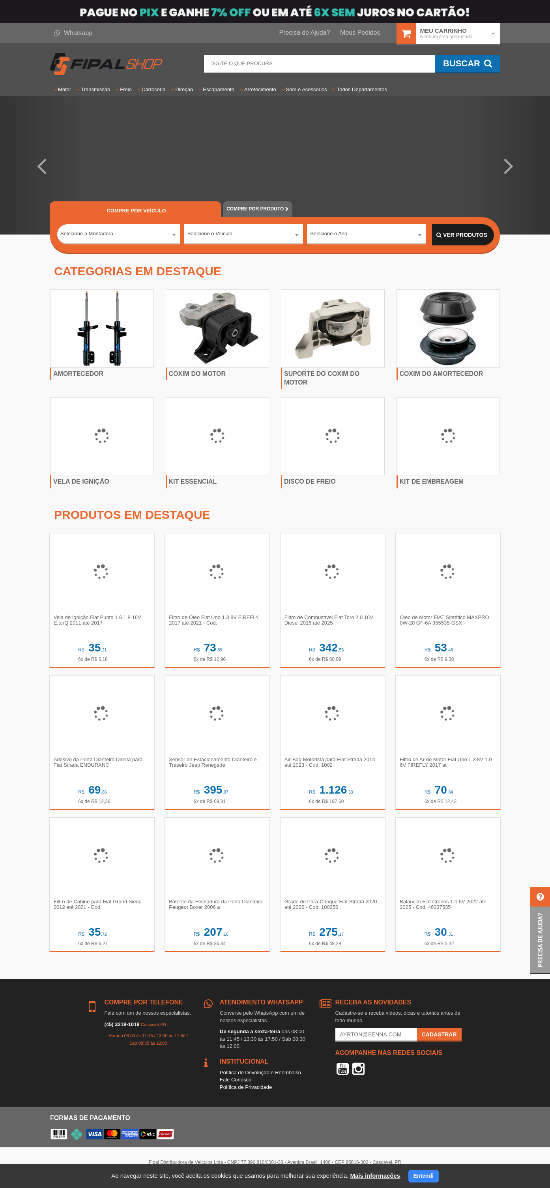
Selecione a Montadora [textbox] (86, 235)
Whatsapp (73, 33)
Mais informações (375, 1175)
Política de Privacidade (246, 1090)
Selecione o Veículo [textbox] (209, 235)
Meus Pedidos (360, 32)
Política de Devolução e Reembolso (260, 1075)
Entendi (423, 1176)
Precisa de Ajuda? (304, 32)
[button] (41, 165)
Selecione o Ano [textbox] (328, 235)
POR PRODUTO (257, 209)
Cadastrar (439, 1037)
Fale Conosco (235, 1082)
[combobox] (118, 235)
